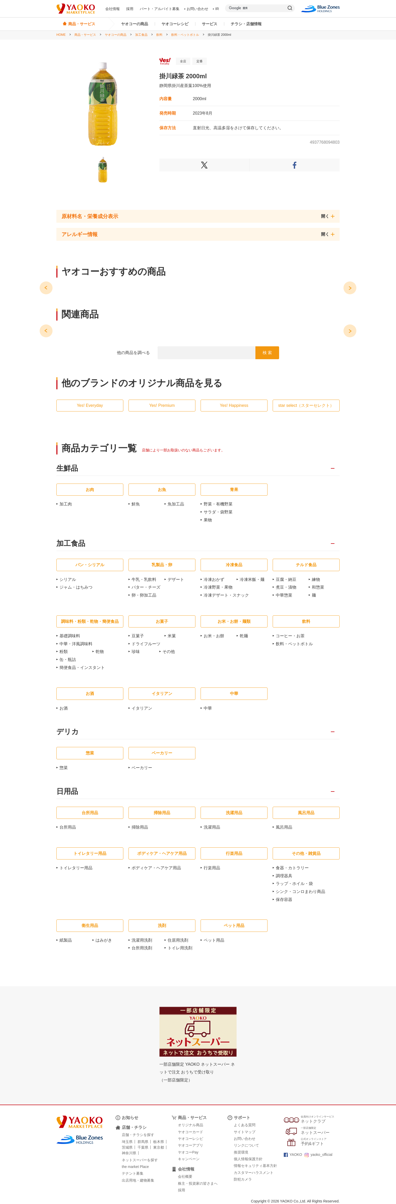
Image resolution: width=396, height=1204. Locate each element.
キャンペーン (189, 1159)
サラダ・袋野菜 (218, 512)
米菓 (172, 636)
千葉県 (142, 1147)
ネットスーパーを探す (140, 1160)
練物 (316, 579)
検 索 (267, 352)
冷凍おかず (214, 579)
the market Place (135, 1167)
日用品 (67, 791)
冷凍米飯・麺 (252, 579)
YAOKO (293, 1155)
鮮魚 (136, 504)
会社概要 (185, 1176)
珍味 (136, 651)
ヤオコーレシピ (174, 24)
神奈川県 (129, 1153)
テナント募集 (132, 1173)
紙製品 (65, 940)
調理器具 (284, 876)
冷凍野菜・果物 (218, 587)
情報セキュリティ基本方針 (255, 1166)
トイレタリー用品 (75, 868)
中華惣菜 (284, 595)
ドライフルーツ (146, 644)
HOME (61, 35)
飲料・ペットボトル (185, 35)
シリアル (67, 579)
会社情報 (112, 9)
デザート (176, 579)
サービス (209, 24)
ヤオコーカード (190, 1132)
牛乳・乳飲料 (144, 579)
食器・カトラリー (292, 868)
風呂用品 (284, 827)
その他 (168, 651)
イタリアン (142, 708)
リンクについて (246, 1145)
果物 (208, 520)
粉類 (63, 651)
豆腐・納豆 (286, 579)
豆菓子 (138, 636)
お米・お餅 (214, 636)
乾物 (100, 651)
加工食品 (141, 35)
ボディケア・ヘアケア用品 (156, 868)
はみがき (104, 940)
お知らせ (130, 1117)
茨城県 (127, 1147)
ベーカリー (142, 768)
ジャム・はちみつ (75, 587)
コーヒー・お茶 (290, 636)
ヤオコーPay (188, 1152)
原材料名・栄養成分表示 (90, 216)
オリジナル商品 (190, 1125)
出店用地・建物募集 (138, 1180)
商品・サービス (85, 35)
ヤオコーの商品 (134, 24)
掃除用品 (140, 827)
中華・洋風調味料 (75, 644)
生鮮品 (67, 468)
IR (216, 9)
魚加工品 (176, 504)
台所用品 (67, 827)
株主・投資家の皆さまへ (198, 1183)
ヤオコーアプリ (190, 1145)
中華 (208, 708)
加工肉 (65, 504)
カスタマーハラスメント (253, 1173)
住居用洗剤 (178, 940)
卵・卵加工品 (144, 595)
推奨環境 (241, 1152)
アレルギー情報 (80, 234)
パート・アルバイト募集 (159, 9)
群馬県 (142, 1142)
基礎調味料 (69, 636)
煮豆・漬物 (286, 587)
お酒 (63, 708)
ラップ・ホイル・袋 (294, 883)
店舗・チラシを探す (138, 1135)
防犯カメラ (243, 1179)
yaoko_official (318, 1155)
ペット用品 (214, 940)
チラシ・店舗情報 (246, 24)
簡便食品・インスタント (82, 667)
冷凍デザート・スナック (226, 595)
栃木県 (158, 1142)
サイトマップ (244, 1132)
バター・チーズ (146, 587)
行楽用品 (212, 868)
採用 (129, 9)
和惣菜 (318, 587)
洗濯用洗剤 (142, 940)
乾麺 (244, 636)
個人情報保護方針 (248, 1159)
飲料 (159, 35)
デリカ (67, 732)
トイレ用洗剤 (180, 948)
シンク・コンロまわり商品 (300, 891)
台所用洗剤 (142, 948)
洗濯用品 (212, 827)
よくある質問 (244, 1125)
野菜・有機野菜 (218, 504)
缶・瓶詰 (67, 659)
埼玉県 (127, 1142)
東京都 (158, 1147)
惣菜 (63, 768)
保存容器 (284, 899)
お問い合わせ (196, 9)
